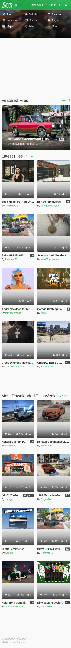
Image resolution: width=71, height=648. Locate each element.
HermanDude (48, 366)
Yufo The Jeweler (50, 259)
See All (65, 100)
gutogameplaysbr (50, 205)
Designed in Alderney (14, 638)
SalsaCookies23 (14, 606)
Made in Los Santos (13, 642)
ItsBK (44, 312)
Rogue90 (46, 499)
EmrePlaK (46, 445)
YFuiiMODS (11, 205)
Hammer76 (11, 259)
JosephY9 (46, 606)
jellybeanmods (13, 312)
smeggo (9, 499)
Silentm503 (11, 445)
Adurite (9, 552)
